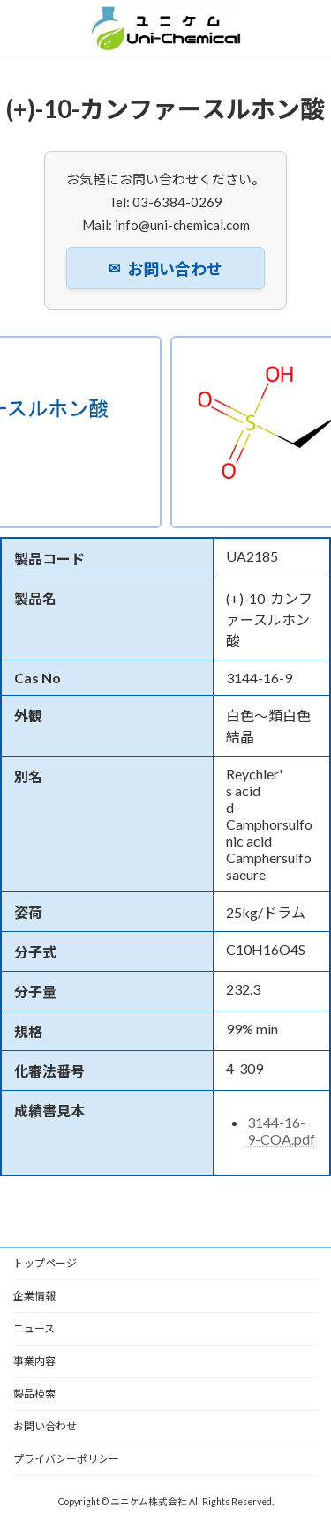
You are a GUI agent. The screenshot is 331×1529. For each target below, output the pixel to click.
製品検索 (34, 1393)
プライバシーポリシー (66, 1459)
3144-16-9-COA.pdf (281, 1130)
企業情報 (34, 1295)
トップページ (45, 1263)
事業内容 (34, 1361)
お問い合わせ (165, 269)
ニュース (34, 1328)
